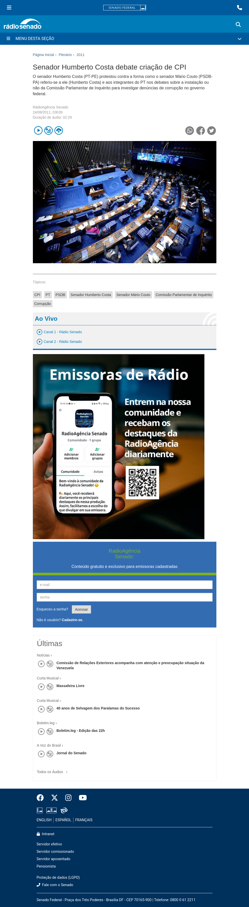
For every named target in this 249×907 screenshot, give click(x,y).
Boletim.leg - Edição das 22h (81, 731)
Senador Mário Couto (133, 295)
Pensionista (46, 866)
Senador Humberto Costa (91, 295)
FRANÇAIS (84, 820)
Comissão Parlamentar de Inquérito (184, 295)
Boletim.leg (46, 723)
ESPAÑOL (63, 820)
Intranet (46, 834)
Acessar (81, 609)
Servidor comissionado (55, 851)
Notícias (43, 655)
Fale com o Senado (55, 885)
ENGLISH (44, 820)
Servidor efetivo (49, 844)
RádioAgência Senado (50, 107)
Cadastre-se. (72, 620)
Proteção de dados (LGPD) (58, 877)
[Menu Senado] (9, 8)
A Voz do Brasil (49, 745)
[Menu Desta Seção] (124, 39)
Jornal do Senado (71, 753)
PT (48, 295)
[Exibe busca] (238, 25)
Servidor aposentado (53, 859)
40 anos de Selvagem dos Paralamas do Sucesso (98, 708)
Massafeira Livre (71, 686)
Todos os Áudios (53, 770)
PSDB (60, 295)
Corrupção (42, 304)
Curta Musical (48, 678)
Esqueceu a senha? (52, 609)
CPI (37, 295)
